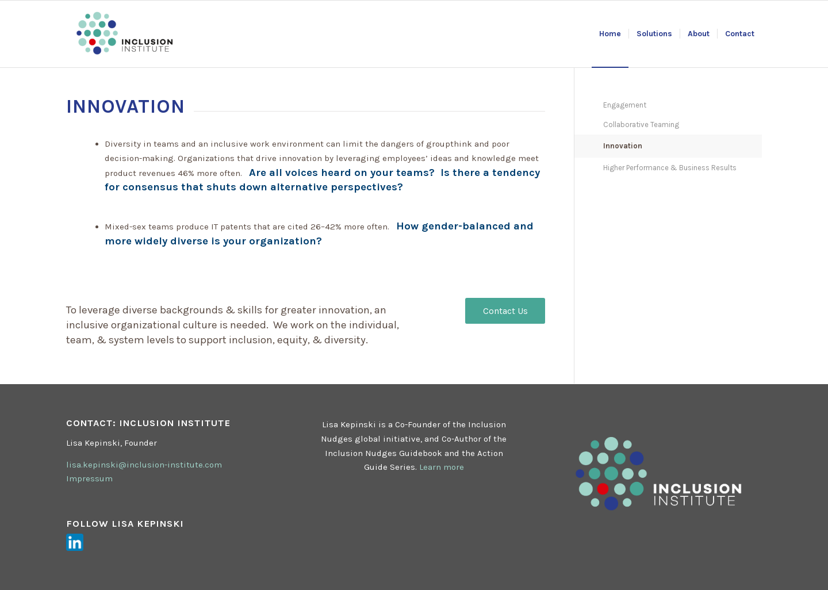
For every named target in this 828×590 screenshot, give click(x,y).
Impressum (89, 478)
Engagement (624, 105)
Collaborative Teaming (641, 124)
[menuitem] (610, 34)
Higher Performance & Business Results (670, 167)
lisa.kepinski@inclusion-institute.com (144, 464)
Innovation (622, 145)
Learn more (441, 467)
